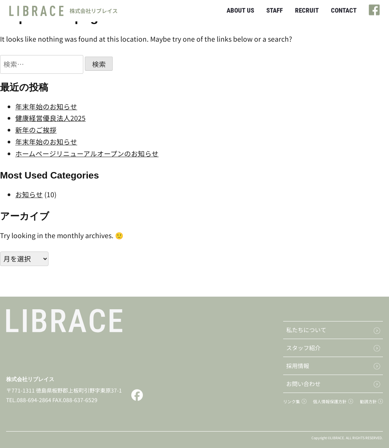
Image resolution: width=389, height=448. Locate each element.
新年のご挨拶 (36, 130)
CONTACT (344, 10)
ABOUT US (240, 10)
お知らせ (29, 194)
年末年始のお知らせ (46, 106)
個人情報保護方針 (330, 401)
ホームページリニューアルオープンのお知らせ (87, 153)
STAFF (274, 10)
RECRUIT (307, 10)
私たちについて (306, 330)
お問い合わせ (303, 384)
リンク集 (291, 401)
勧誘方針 (368, 401)
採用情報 (297, 366)
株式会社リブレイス (30, 379)
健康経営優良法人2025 (50, 118)
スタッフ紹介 (303, 348)
